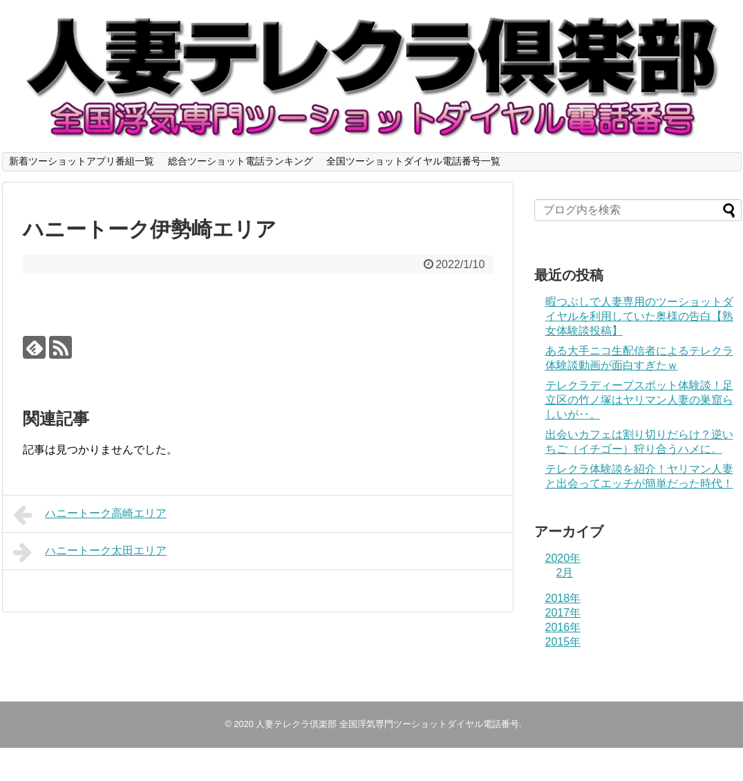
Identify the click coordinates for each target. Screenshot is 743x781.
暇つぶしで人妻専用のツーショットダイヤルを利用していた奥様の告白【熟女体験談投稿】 (639, 316)
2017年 (563, 613)
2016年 (563, 627)
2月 (565, 572)
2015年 (563, 642)
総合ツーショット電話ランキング (240, 161)
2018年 (563, 598)
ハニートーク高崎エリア (90, 515)
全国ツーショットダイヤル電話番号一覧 (413, 161)
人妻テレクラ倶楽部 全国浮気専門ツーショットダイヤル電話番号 (387, 724)
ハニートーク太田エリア (90, 552)
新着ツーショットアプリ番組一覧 (81, 161)
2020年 (563, 558)
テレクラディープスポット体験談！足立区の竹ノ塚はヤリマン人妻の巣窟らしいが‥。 (639, 399)
